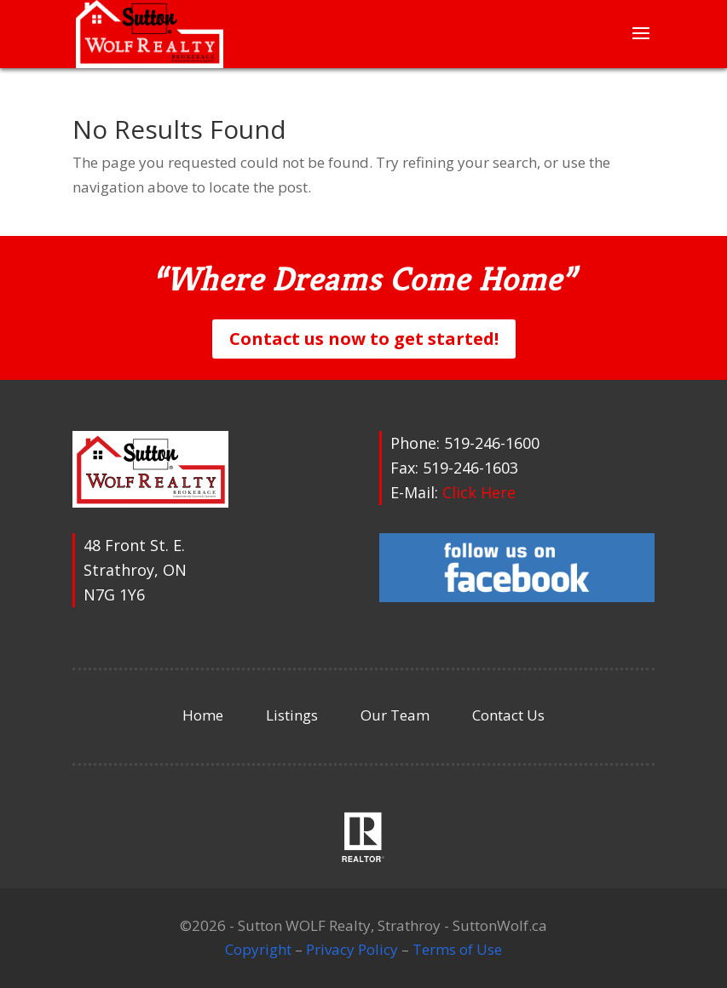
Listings (292, 715)
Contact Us (508, 715)
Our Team (395, 715)
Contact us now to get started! (364, 338)
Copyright (258, 949)
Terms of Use (457, 949)
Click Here (479, 492)
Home (202, 715)
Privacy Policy (352, 949)
